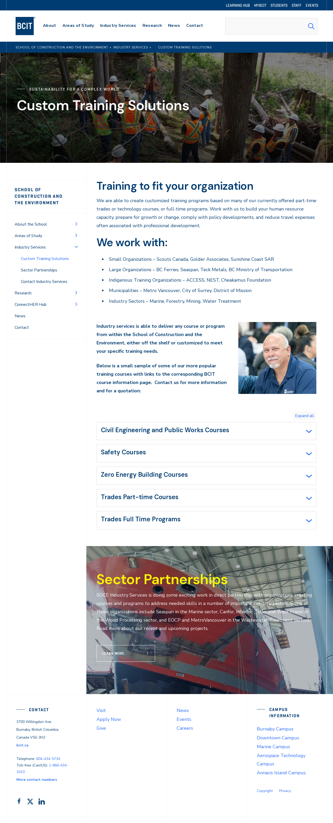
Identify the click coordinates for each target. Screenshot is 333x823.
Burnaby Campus (275, 735)
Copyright (265, 796)
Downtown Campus (278, 743)
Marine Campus (273, 752)
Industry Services (30, 247)
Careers (185, 734)
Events (184, 725)
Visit (101, 716)
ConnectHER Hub (31, 304)
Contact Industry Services (44, 281)
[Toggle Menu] (76, 224)
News (20, 316)
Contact (22, 327)
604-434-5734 (48, 764)
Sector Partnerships (39, 270)
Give (101, 734)
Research (23, 293)
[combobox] (271, 26)
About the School (31, 224)
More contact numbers (36, 785)
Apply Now (109, 725)
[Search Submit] (311, 26)
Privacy (285, 796)
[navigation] (31, 26)
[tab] (206, 431)
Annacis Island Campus (281, 778)
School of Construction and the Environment (44, 196)
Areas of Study (28, 236)
